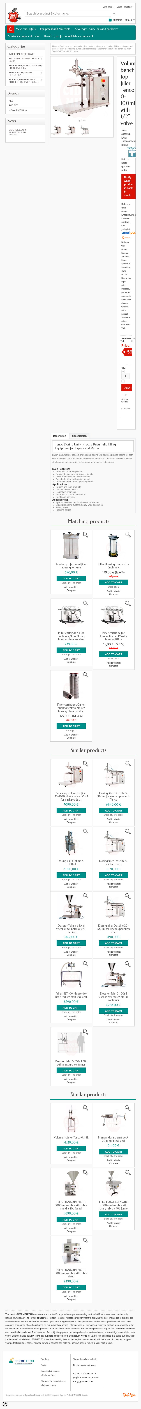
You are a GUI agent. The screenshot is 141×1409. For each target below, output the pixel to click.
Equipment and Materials (55, 29)
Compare (125, 408)
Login (119, 7)
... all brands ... (18, 110)
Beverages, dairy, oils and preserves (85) (25, 66)
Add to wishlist (124, 400)
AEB (11, 101)
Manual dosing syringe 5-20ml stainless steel (113, 1137)
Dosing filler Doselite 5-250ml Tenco (113, 861)
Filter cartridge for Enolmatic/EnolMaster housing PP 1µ (113, 636)
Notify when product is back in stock (128, 186)
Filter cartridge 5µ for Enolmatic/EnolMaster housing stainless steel (71, 636)
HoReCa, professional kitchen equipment (68, 36)
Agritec (13, 105)
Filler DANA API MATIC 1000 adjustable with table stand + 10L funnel (71, 1203)
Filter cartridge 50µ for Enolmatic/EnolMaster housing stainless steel (71, 707)
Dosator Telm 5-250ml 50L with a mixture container (71, 1061)
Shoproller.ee (129, 1391)
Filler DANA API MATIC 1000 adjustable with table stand (71, 1270)
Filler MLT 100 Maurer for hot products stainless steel (71, 993)
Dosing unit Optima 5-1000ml (71, 861)
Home (54, 46)
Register (128, 7)
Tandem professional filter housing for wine (71, 566)
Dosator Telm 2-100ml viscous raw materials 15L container (113, 995)
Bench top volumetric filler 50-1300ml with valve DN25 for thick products (71, 795)
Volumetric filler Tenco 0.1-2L (71, 1135)
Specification (79, 436)
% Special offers (26, 29)
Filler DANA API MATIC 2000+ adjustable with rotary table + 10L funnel (113, 1203)
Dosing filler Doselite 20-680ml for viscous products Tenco (113, 927)
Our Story (45, 1356)
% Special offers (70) (21, 54)
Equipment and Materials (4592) (24, 59)
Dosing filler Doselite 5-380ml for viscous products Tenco (114, 795)
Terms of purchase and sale (85, 1356)
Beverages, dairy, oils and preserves (96, 29)
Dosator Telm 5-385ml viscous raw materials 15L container (71, 927)
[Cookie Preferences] (5, 1404)
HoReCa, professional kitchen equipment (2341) (23, 80)
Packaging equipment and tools (98, 46)
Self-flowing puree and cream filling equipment (85, 49)
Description (59, 436)
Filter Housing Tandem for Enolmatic (113, 566)
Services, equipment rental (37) (21, 73)
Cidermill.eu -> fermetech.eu (25, 132)
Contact (44, 1362)
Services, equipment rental (24, 36)
